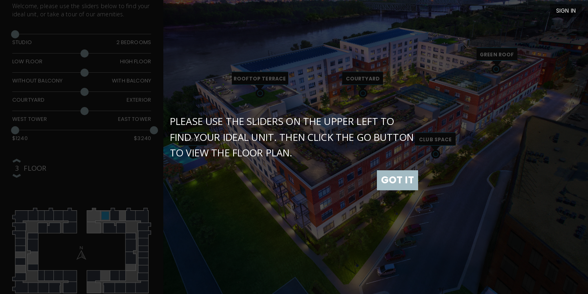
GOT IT (397, 180)
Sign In (566, 11)
